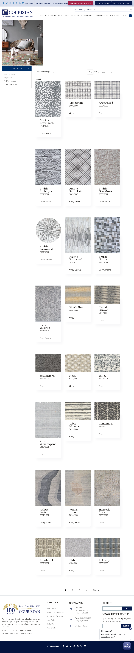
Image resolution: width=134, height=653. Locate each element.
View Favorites (51, 628)
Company (109, 16)
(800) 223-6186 (85, 618)
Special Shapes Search (11, 84)
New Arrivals (55, 16)
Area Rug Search (9, 75)
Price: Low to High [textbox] (43, 72)
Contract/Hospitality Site (80, 3)
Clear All (38, 79)
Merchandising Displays (60, 3)
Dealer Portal (103, 3)
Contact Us (50, 624)
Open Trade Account (121, 3)
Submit (126, 626)
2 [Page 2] (72, 590)
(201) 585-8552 (83, 621)
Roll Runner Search (10, 81)
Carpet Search (8, 78)
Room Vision (100, 16)
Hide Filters (17, 68)
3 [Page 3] (79, 590)
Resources (120, 16)
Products (43, 16)
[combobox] (45, 72)
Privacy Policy (9, 633)
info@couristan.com (82, 626)
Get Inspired (88, 16)
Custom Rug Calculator (43, 3)
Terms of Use (25, 633)
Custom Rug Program (71, 16)
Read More (5, 627)
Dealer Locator (29, 3)
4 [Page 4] (86, 590)
